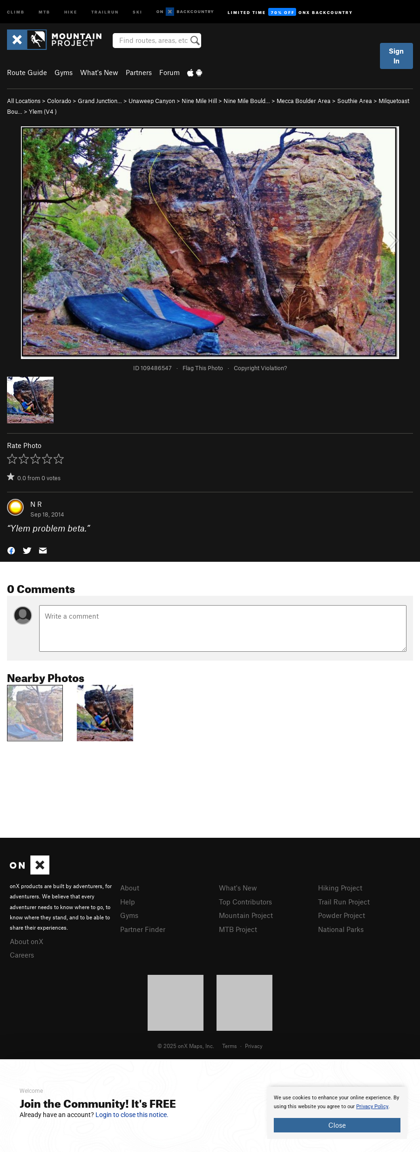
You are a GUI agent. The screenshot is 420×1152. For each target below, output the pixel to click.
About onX (26, 941)
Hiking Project (340, 887)
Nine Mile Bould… (247, 100)
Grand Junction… (100, 100)
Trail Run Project (344, 901)
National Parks (341, 929)
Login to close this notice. (132, 1114)
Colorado (59, 100)
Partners (139, 72)
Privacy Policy (372, 1107)
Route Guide (27, 72)
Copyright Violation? (260, 368)
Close (337, 1125)
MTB (44, 11)
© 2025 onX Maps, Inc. (185, 1045)
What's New (99, 72)
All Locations (24, 100)
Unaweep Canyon (152, 100)
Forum (169, 72)
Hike (70, 11)
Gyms (63, 72)
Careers (22, 955)
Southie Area (354, 100)
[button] (11, 550)
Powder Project (341, 915)
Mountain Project (246, 915)
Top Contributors (245, 901)
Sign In (396, 56)
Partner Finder (142, 929)
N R (36, 504)
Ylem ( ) (43, 111)
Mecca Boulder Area (304, 100)
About (129, 887)
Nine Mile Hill (199, 100)
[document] (337, 1112)
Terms (229, 1045)
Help (127, 901)
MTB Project (238, 929)
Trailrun (105, 11)
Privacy (254, 1045)
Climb (16, 11)
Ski (137, 11)
